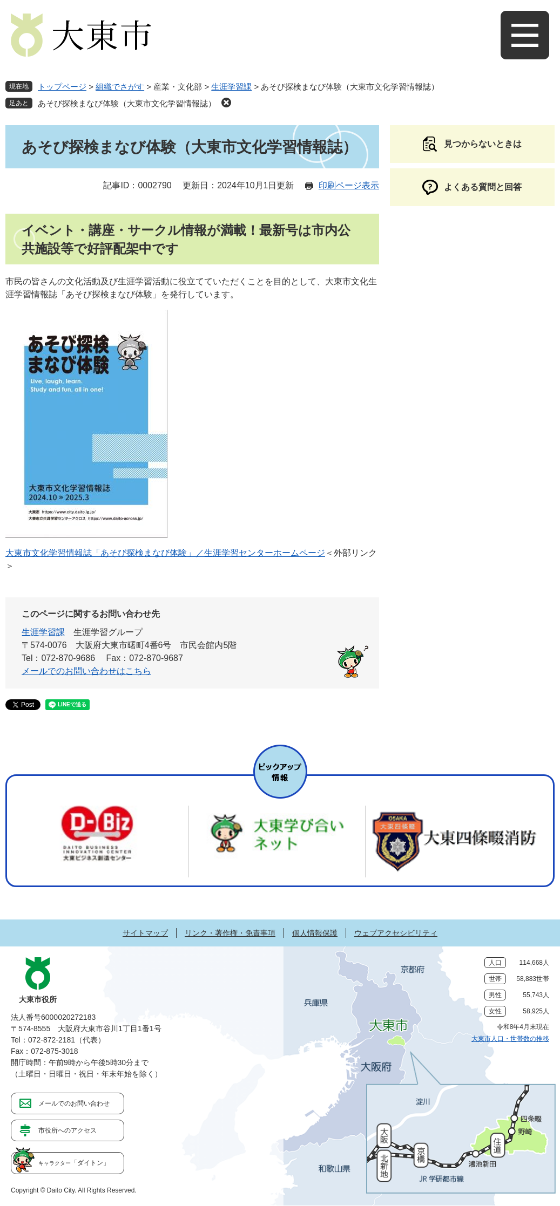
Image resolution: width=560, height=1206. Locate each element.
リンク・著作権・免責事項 (230, 933)
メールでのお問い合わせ (74, 1103)
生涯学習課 (231, 86)
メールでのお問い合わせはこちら (86, 671)
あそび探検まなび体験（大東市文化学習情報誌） (127, 103)
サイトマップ (145, 933)
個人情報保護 (315, 933)
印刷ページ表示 (349, 185)
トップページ (62, 86)
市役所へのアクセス (67, 1130)
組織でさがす (120, 86)
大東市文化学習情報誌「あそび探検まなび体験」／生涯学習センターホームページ (165, 552)
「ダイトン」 (74, 1163)
